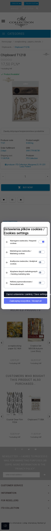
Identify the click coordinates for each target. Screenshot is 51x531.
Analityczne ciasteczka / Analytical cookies (23, 262)
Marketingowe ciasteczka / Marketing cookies (20, 252)
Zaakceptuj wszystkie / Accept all (25, 301)
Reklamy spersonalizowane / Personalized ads (21, 283)
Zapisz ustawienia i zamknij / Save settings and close (26, 294)
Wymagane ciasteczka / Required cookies (23, 242)
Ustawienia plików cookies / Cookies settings (24, 231)
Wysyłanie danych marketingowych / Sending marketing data (23, 272)
